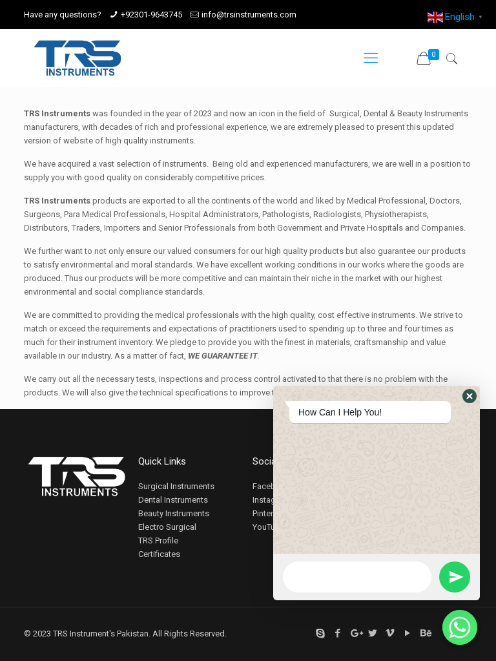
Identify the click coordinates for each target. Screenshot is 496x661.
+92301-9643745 (151, 14)
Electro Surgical (167, 527)
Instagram (271, 500)
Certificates (159, 554)
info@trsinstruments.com (249, 14)
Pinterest (269, 513)
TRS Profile (158, 540)
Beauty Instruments (173, 513)
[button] (469, 396)
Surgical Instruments (176, 486)
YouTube (269, 527)
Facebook (272, 486)
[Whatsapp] (459, 627)
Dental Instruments (173, 500)
